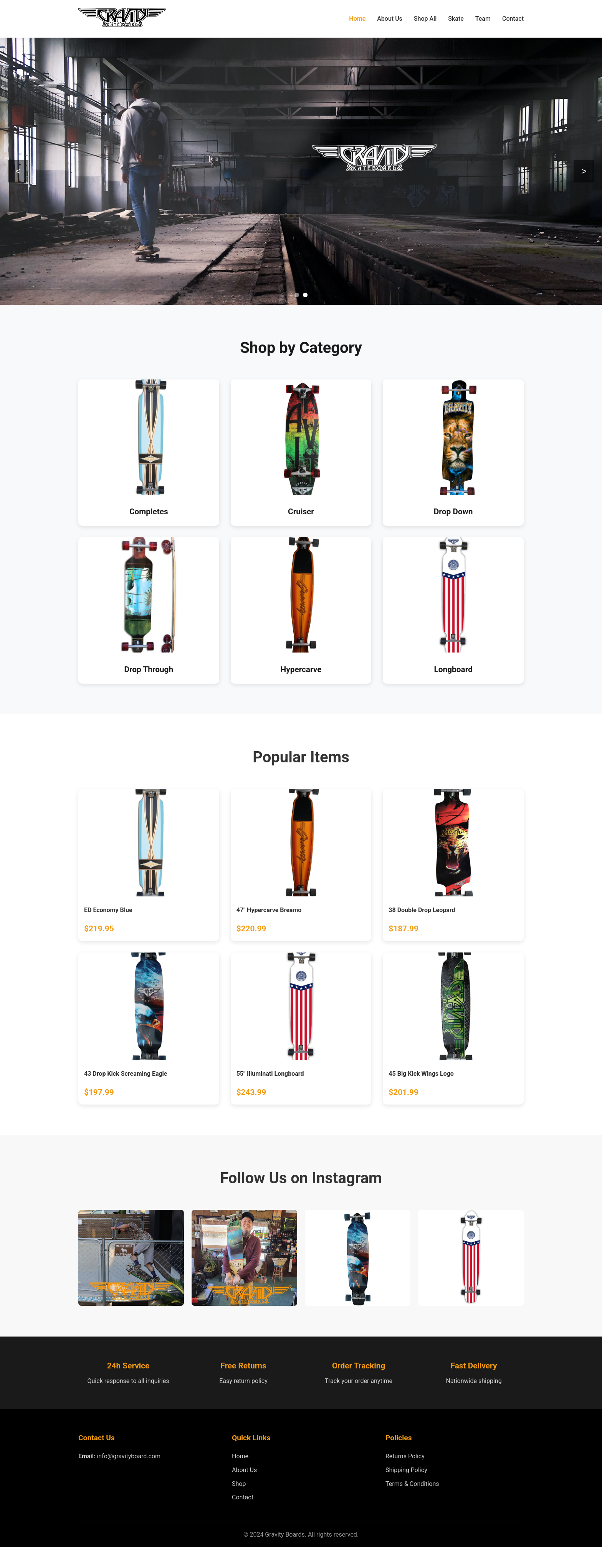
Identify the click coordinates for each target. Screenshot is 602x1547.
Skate (456, 18)
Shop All (425, 18)
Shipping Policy (406, 1470)
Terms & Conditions (412, 1483)
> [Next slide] (584, 171)
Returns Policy (405, 1456)
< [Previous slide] (18, 171)
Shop (239, 1483)
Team (483, 18)
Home (357, 18)
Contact (513, 18)
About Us (389, 18)
